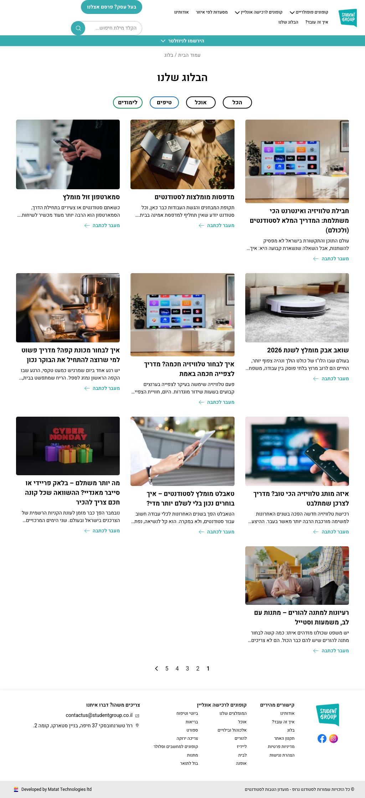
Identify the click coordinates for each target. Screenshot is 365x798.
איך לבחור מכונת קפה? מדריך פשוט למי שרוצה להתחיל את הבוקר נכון (70, 355)
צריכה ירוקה (187, 738)
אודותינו (181, 12)
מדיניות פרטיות (281, 746)
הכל (237, 102)
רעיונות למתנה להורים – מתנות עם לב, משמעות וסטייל (301, 617)
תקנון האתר (284, 738)
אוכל (242, 722)
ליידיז (242, 746)
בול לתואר (189, 763)
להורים (241, 738)
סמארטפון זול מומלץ (91, 197)
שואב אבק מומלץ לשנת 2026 (308, 350)
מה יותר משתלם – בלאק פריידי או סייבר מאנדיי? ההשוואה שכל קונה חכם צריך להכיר (72, 492)
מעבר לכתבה (331, 258)
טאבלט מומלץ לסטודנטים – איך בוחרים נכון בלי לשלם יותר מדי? (190, 498)
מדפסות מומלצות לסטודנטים (194, 197)
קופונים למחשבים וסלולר (176, 746)
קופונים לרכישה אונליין (262, 12)
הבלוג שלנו (288, 22)
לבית (242, 755)
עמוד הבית (189, 55)
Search (78, 28)
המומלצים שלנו (233, 713)
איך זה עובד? (316, 22)
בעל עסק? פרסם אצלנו (111, 7)
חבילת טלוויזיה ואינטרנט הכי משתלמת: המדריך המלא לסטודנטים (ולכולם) (299, 220)
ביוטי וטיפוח (187, 713)
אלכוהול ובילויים (232, 730)
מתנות (192, 755)
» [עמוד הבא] (156, 668)
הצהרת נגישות (281, 755)
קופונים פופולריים (312, 12)
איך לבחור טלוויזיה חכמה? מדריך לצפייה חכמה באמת (189, 369)
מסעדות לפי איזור (212, 12)
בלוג (291, 730)
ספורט (192, 730)
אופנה (241, 763)
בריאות (192, 722)
